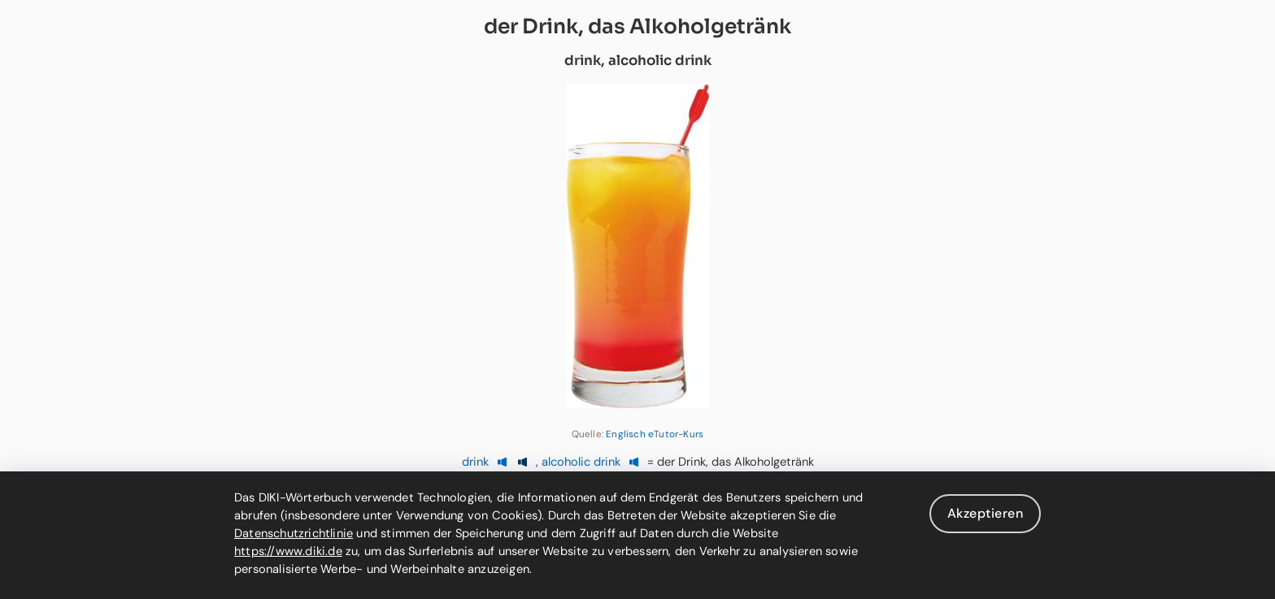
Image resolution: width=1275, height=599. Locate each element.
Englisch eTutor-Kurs (654, 434)
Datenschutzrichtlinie (293, 533)
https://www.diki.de (288, 551)
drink (475, 462)
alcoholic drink (581, 462)
